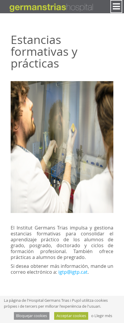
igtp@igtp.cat (73, 272)
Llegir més (103, 315)
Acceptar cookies (71, 315)
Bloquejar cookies (31, 315)
